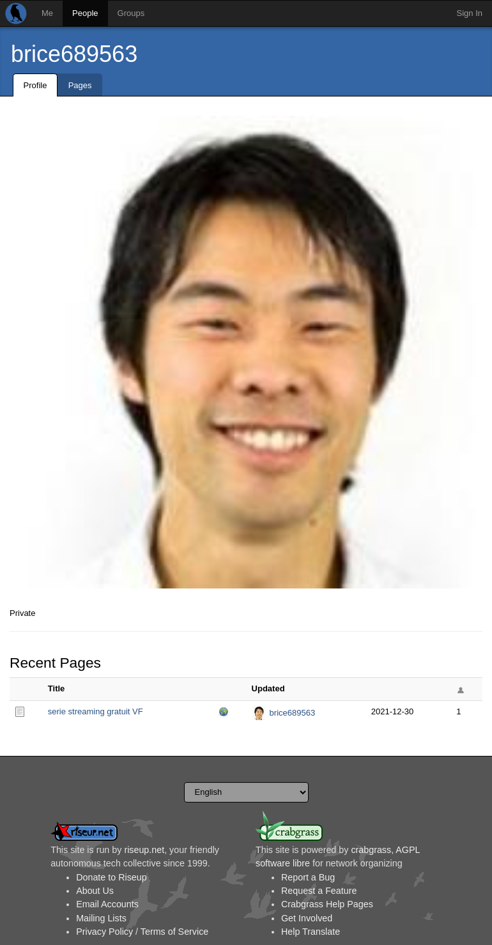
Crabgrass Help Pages (327, 904)
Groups (131, 13)
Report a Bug (308, 877)
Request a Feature (319, 891)
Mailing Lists (101, 918)
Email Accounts (107, 904)
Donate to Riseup (111, 877)
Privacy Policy (104, 931)
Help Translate (310, 931)
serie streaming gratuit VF (95, 711)
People (85, 13)
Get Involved (306, 918)
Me (47, 13)
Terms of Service (174, 931)
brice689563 (74, 54)
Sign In (469, 13)
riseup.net (144, 850)
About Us (95, 891)
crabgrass (371, 850)
